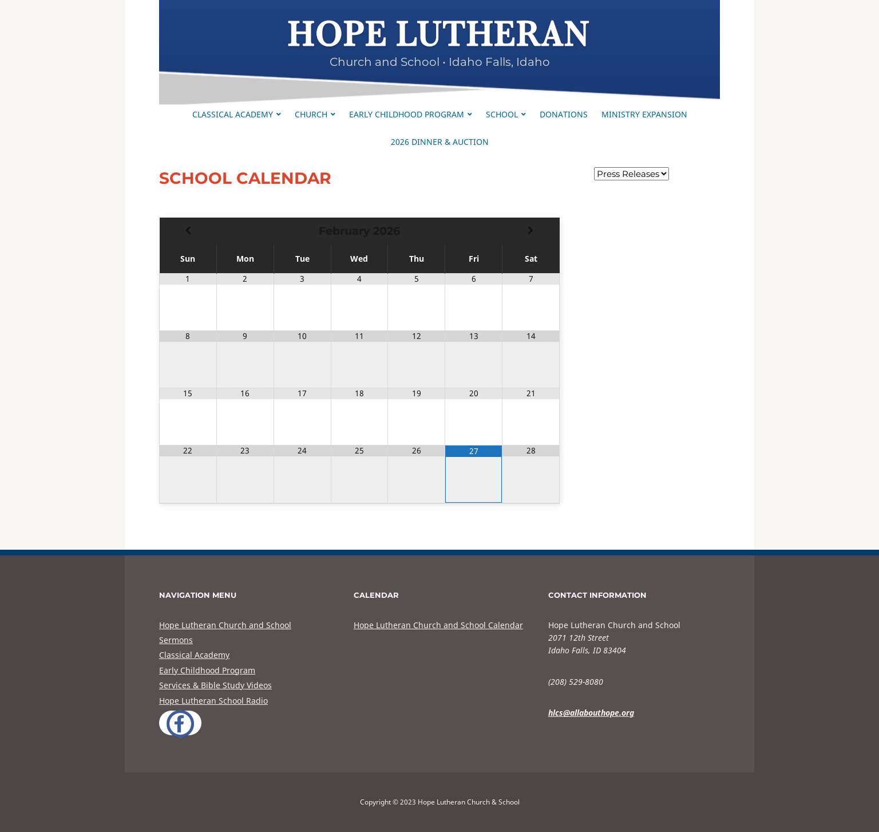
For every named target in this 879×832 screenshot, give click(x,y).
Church (311, 114)
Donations (564, 114)
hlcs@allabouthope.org (591, 712)
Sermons (176, 639)
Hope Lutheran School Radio (213, 700)
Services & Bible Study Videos (215, 685)
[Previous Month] (188, 231)
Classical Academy (232, 114)
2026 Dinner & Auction (440, 141)
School (502, 114)
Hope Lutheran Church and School (225, 625)
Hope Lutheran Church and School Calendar (438, 625)
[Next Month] (531, 231)
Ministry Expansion (644, 114)
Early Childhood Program (406, 114)
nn (631, 173)
